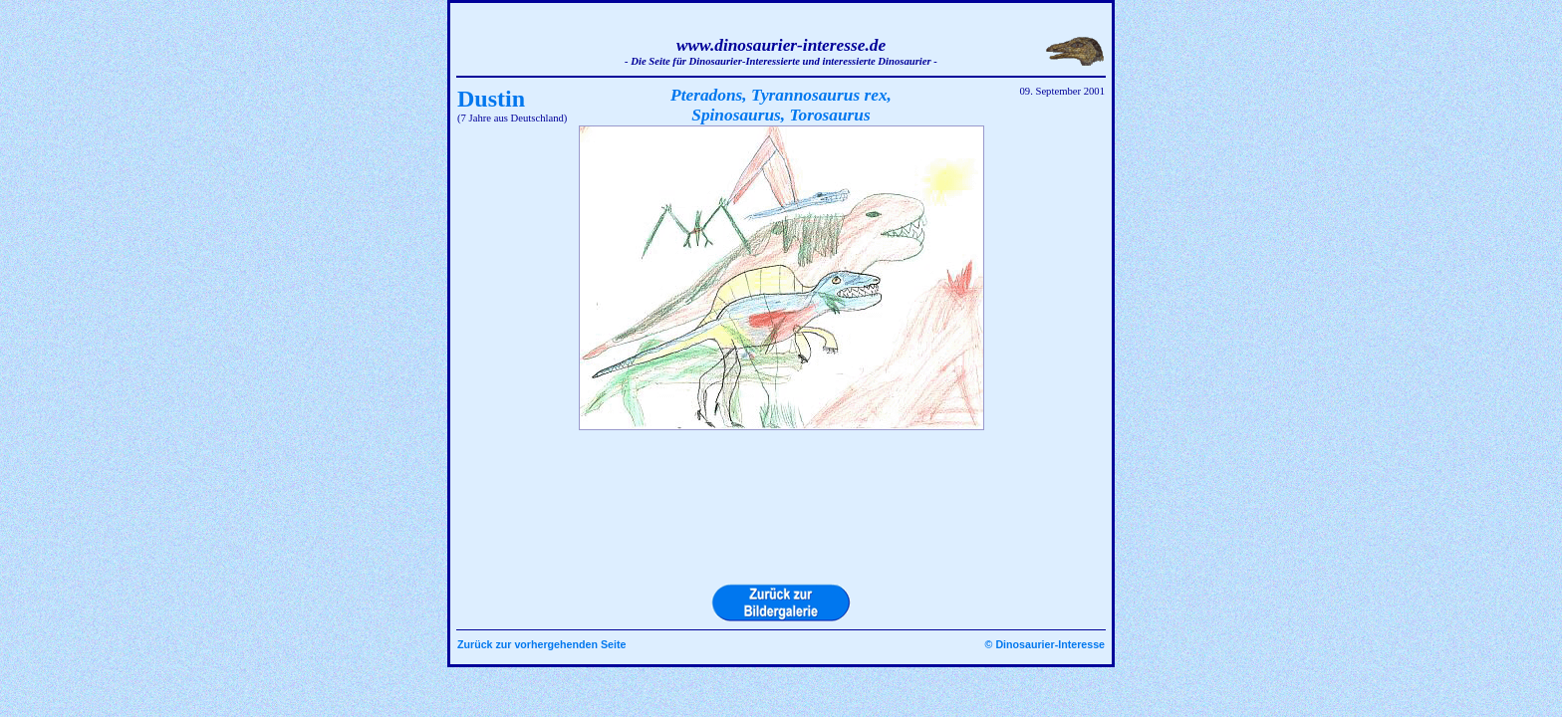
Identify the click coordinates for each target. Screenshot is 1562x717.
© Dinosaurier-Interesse (1045, 644)
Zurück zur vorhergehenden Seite (541, 644)
